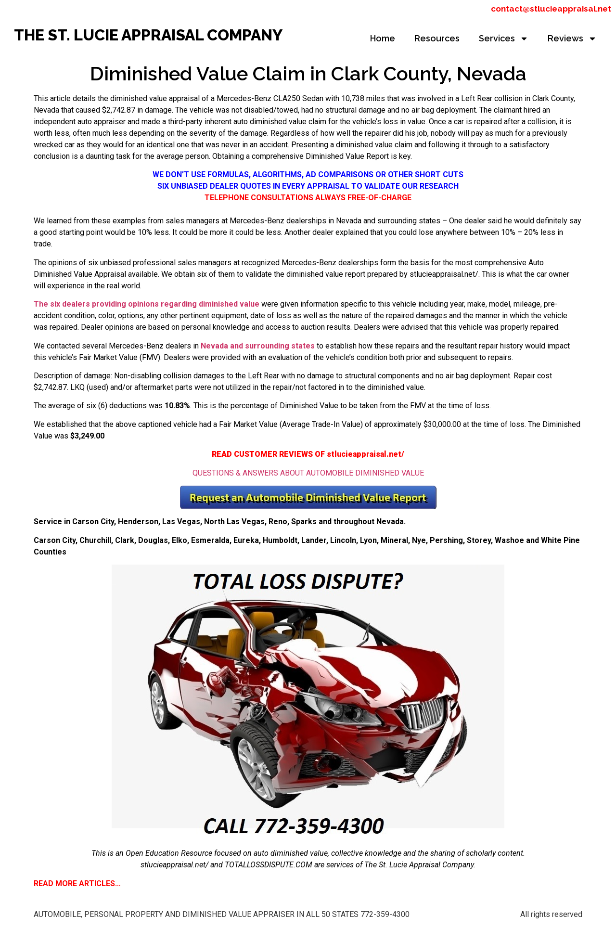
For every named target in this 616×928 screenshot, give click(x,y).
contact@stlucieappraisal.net (551, 8)
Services (503, 38)
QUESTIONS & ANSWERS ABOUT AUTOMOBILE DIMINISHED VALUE (308, 472)
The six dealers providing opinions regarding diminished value (146, 304)
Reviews (572, 38)
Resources (437, 38)
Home (382, 38)
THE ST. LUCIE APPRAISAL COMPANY (148, 35)
